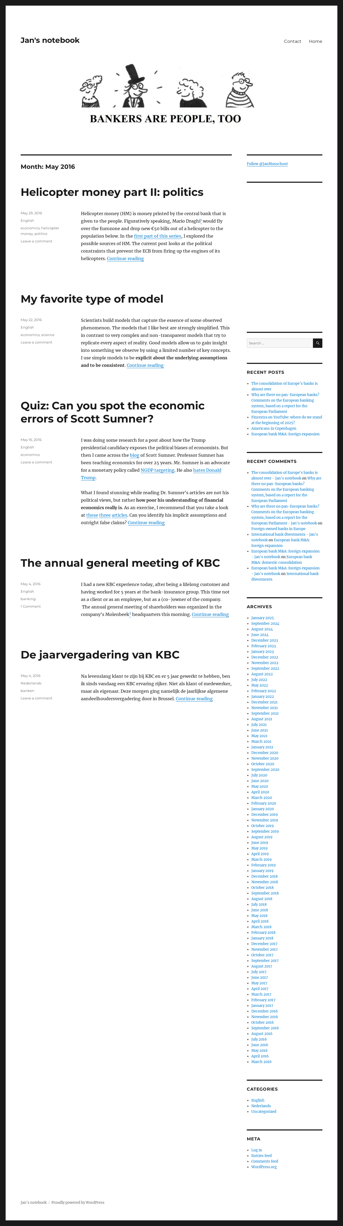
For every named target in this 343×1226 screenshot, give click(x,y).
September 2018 (265, 893)
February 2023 (263, 646)
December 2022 (264, 657)
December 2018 (264, 876)
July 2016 (259, 1039)
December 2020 (264, 753)
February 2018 (263, 932)
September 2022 (265, 668)
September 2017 (265, 960)
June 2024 (260, 635)
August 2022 (262, 674)
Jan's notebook (50, 40)
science (47, 335)
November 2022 (264, 663)
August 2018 (261, 899)
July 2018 (259, 904)
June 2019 (259, 842)
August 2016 (262, 1033)
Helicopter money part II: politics (112, 192)
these (92, 515)
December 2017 (264, 944)
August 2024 (262, 629)
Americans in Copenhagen (273, 428)
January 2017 (262, 1005)
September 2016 (265, 1028)
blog (134, 455)
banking (28, 599)
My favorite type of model (92, 298)
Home (315, 41)
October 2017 (262, 955)
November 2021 (264, 708)
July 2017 (259, 972)
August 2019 (262, 837)
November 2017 (264, 949)
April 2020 (260, 792)
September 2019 (265, 831)
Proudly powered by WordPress (78, 1202)
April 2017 (260, 989)
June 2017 (259, 977)
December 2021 (264, 702)
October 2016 (262, 1022)
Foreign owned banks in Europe (278, 529)
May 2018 (259, 915)
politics (41, 233)
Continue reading (125, 258)
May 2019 (259, 848)
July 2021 (259, 724)
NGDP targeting (157, 470)
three (105, 515)
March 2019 (261, 859)
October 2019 (262, 826)
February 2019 (263, 865)
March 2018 (261, 927)
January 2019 (262, 871)
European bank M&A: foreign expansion (285, 434)
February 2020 (263, 803)
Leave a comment (36, 241)
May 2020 (259, 786)
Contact (292, 41)
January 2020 (262, 809)
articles (119, 515)
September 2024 (265, 623)
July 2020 (259, 775)
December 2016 (264, 1011)
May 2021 (259, 736)
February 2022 (263, 691)
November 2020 (264, 758)
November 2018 (264, 882)
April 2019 (260, 854)
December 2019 (264, 814)
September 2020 (265, 769)
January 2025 (262, 618)
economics (30, 228)
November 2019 (264, 820)
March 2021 (261, 741)
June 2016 (259, 1045)
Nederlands (31, 683)
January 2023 (262, 651)
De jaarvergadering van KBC (100, 654)
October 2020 (262, 764)
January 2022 (262, 696)
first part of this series (157, 236)
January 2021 (262, 747)
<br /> (284, 285)
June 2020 (260, 781)
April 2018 (260, 921)
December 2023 (264, 640)
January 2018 (262, 938)
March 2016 (261, 1062)
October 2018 (262, 887)
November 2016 (264, 1017)
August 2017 (261, 966)
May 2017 (259, 983)
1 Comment (31, 606)
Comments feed (264, 1161)
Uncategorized (263, 1111)
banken (27, 690)
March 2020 (261, 797)
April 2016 (260, 1056)
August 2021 (261, 719)
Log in (256, 1150)
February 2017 (263, 1000)
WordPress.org (264, 1167)
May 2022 (259, 685)
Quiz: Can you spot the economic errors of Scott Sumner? (113, 412)
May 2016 (259, 1050)
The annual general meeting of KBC (120, 562)
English (27, 220)
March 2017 (261, 994)
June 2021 (259, 730)
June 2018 (259, 910)
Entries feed (261, 1155)
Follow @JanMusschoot (267, 164)
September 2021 (265, 713)
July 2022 (259, 679)
